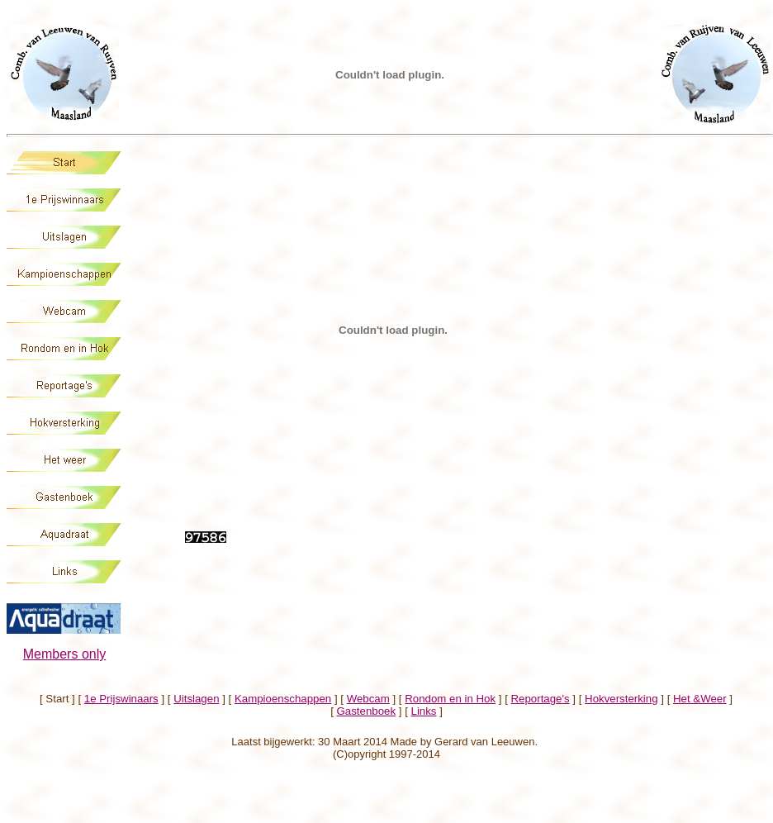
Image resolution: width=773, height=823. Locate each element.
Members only (64, 654)
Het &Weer (700, 698)
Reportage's (540, 698)
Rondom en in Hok (450, 698)
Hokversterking (621, 698)
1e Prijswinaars (121, 698)
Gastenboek (366, 711)
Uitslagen (196, 698)
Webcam (368, 698)
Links (424, 711)
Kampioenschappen (283, 698)
